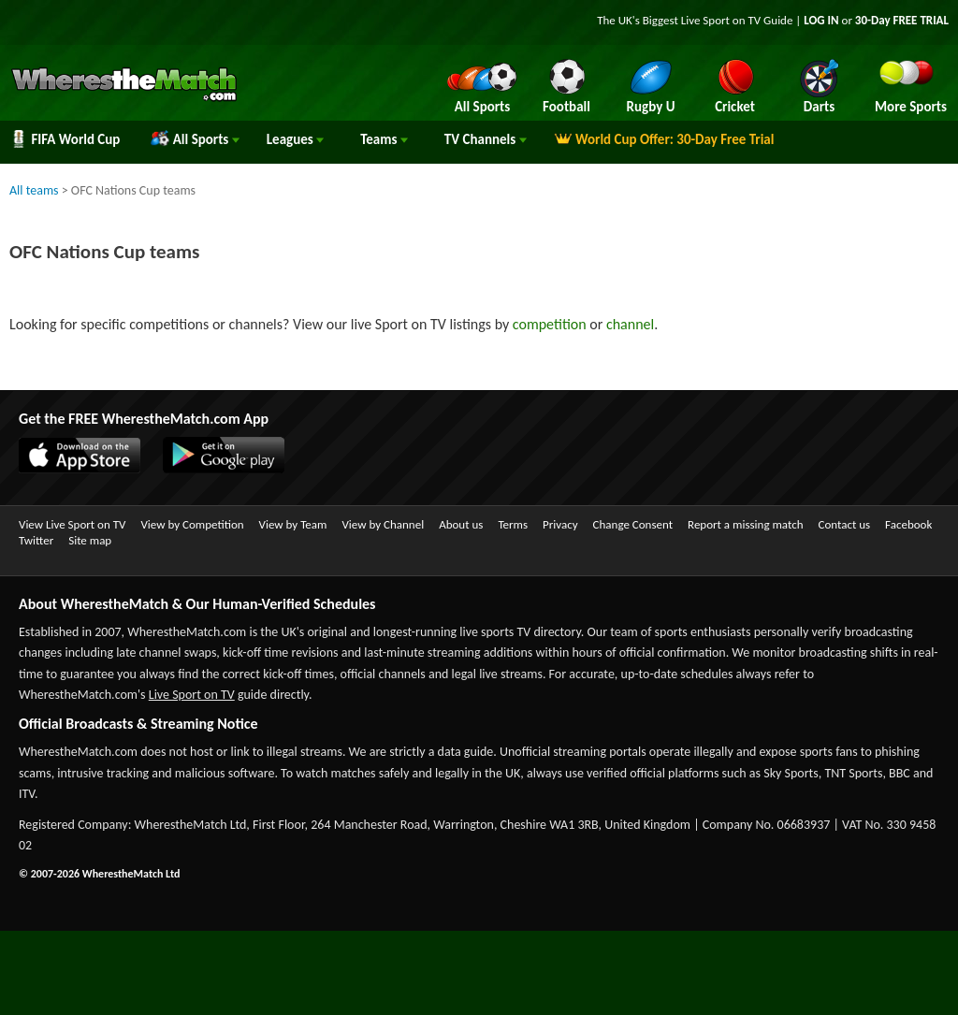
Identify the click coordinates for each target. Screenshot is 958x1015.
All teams (34, 190)
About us (461, 524)
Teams (384, 139)
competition (550, 324)
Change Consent (633, 524)
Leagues (295, 139)
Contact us (844, 524)
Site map (89, 540)
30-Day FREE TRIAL (902, 20)
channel (630, 324)
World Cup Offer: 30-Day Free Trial (664, 139)
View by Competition (191, 524)
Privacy (560, 524)
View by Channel (382, 524)
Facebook (908, 524)
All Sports (195, 139)
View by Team (293, 524)
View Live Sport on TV (72, 524)
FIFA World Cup (64, 139)
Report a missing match (745, 524)
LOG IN (821, 20)
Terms (513, 524)
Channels (485, 139)
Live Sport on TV (192, 695)
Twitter (36, 540)
